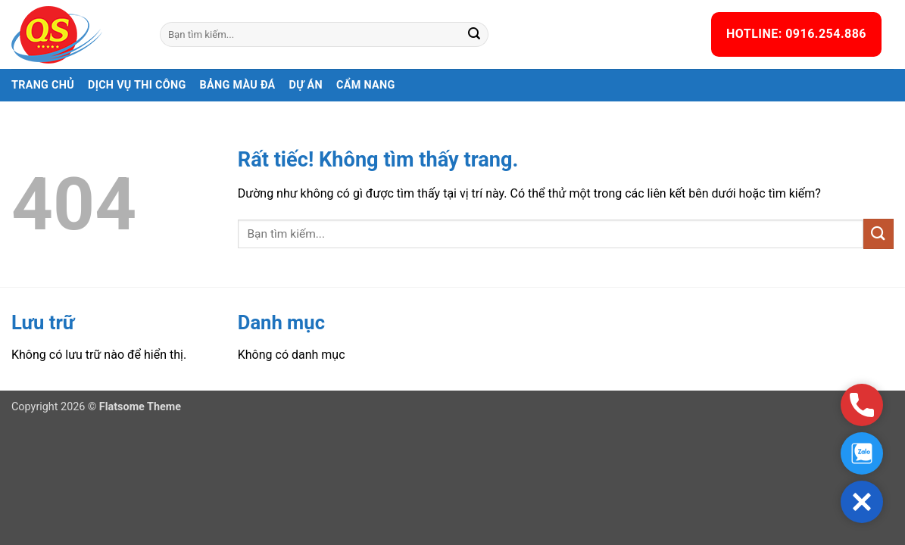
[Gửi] (475, 35)
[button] (862, 502)
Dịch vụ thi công (137, 85)
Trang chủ (42, 85)
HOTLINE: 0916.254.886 (796, 33)
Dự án (306, 85)
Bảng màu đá (238, 85)
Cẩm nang (365, 85)
